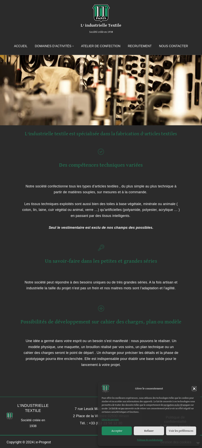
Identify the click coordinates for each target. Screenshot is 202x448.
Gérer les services (110, 420)
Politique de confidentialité (150, 440)
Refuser (149, 430)
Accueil (20, 46)
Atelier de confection (100, 46)
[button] (194, 389)
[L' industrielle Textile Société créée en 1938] (101, 19)
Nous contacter (173, 46)
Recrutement (140, 46)
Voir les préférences (181, 430)
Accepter (116, 430)
